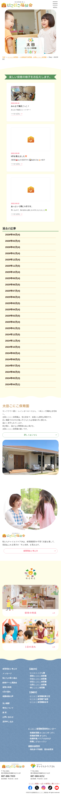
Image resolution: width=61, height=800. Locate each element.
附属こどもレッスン (38, 742)
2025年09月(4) (12, 278)
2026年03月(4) (12, 241)
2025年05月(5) (12, 303)
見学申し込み (7, 722)
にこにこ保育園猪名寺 (39, 702)
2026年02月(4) (12, 247)
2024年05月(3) (12, 378)
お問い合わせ (8, 717)
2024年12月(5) (12, 334)
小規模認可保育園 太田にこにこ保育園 (33, 57)
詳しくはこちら (30, 435)
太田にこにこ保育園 (38, 685)
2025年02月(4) (12, 322)
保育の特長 (6, 687)
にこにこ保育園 (13, 57)
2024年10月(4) (12, 347)
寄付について (8, 708)
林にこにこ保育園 (37, 688)
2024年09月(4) (12, 353)
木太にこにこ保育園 (38, 679)
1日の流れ (6, 692)
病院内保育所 (34, 746)
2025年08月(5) (12, 284)
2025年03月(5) (12, 315)
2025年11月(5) (12, 266)
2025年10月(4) (12, 272)
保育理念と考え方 (30, 551)
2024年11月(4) (12, 340)
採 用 (4, 713)
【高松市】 (33, 669)
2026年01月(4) (12, 253)
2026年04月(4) (12, 234)
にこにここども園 (37, 673)
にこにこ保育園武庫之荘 (40, 696)
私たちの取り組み (9, 678)
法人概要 (6, 703)
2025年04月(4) (12, 309)
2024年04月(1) (12, 384)
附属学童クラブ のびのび (40, 739)
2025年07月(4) (12, 291)
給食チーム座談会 (9, 683)
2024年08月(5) (12, 359)
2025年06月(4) (12, 297)
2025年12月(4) (12, 259)
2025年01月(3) (12, 328)
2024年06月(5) (12, 372)
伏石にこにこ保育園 (38, 682)
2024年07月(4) (12, 365)
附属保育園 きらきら (38, 736)
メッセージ (7, 673)
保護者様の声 (7, 696)
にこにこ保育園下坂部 (39, 699)
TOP (3, 57)
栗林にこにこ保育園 (38, 676)
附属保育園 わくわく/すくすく (42, 733)
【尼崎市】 (33, 692)
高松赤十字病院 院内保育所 (41, 749)
